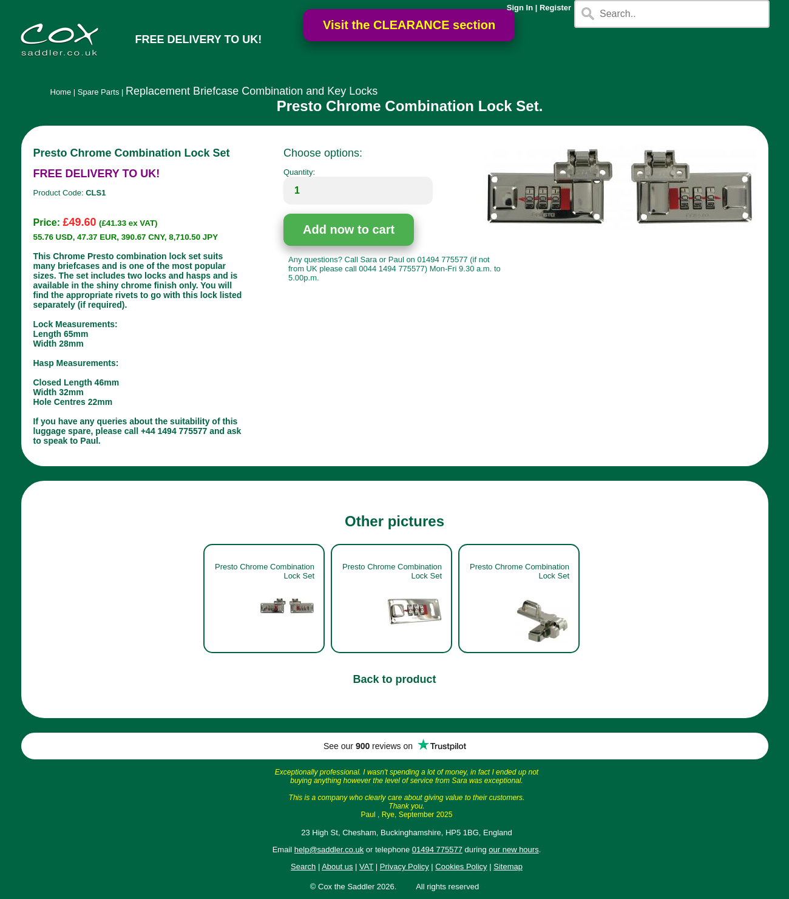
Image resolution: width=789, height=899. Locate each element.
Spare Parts (99, 92)
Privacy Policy (404, 866)
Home (61, 92)
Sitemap (508, 866)
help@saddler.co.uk (329, 849)
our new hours (513, 849)
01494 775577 (437, 849)
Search (303, 866)
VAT (366, 866)
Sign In (520, 7)
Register (555, 7)
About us (337, 866)
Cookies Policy (461, 866)
